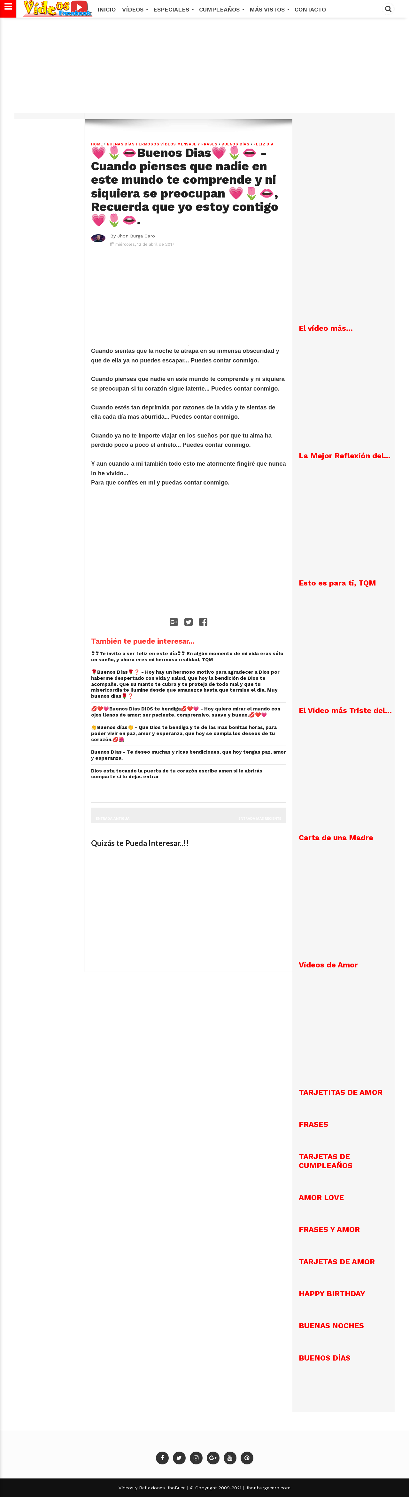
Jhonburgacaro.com (267, 1487)
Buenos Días (235, 144)
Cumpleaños (221, 9)
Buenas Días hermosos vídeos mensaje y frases (162, 144)
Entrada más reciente (260, 818)
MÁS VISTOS (269, 9)
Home (97, 144)
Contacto (310, 9)
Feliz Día (263, 144)
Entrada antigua (112, 818)
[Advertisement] (204, 68)
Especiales (173, 9)
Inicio (106, 9)
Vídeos (134, 9)
